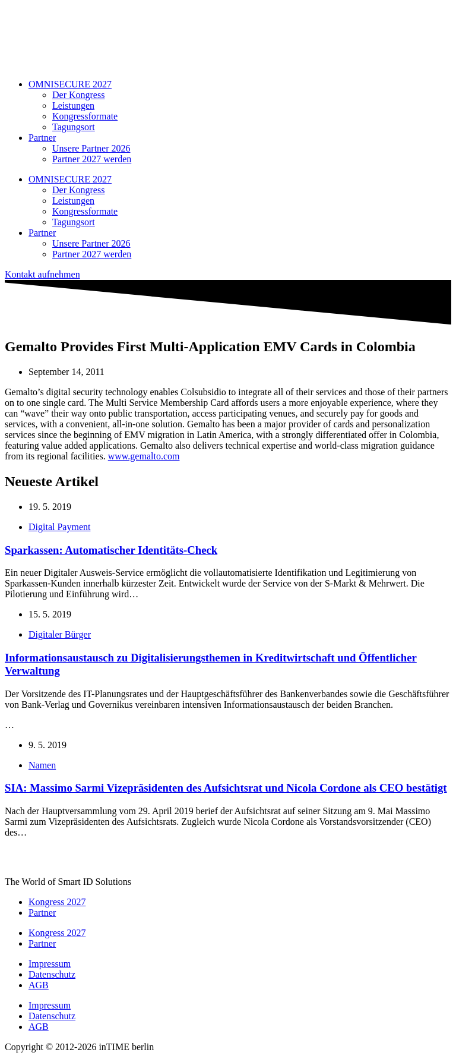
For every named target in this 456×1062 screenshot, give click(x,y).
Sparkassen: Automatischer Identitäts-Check (111, 550)
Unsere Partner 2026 (91, 148)
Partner (42, 138)
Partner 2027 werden (91, 159)
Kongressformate (85, 116)
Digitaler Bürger (59, 634)
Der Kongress (78, 95)
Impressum (49, 964)
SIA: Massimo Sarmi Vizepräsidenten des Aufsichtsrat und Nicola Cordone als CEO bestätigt (226, 787)
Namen (42, 765)
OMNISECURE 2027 (70, 84)
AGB (38, 985)
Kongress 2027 (57, 902)
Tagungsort (73, 127)
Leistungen (73, 105)
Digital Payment (59, 527)
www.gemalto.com (144, 456)
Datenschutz (51, 974)
